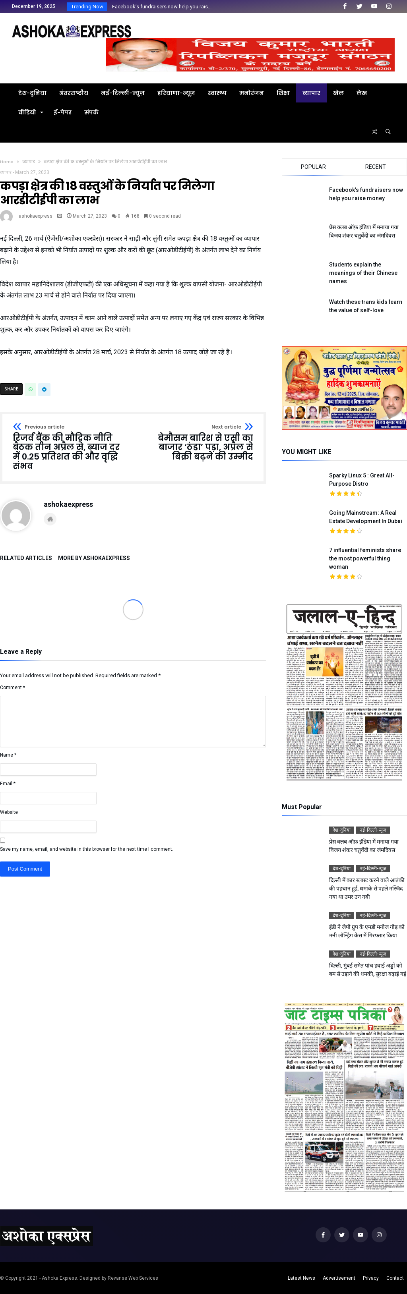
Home (7, 161)
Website (9, 812)
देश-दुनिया (342, 830)
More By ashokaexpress (94, 558)
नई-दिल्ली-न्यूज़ (373, 830)
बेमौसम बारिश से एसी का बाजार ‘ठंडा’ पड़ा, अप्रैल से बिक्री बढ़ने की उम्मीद (196, 443)
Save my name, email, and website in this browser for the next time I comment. (86, 849)
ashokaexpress (35, 216)
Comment (12, 687)
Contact (395, 1278)
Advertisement (339, 1278)
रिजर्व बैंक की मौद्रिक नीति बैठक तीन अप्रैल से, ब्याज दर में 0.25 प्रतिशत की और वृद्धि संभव (70, 448)
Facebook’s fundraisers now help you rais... (160, 7)
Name (8, 755)
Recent (375, 167)
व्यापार (28, 161)
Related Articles (26, 558)
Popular (313, 167)
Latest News (301, 1278)
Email (8, 783)
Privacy (371, 1278)
